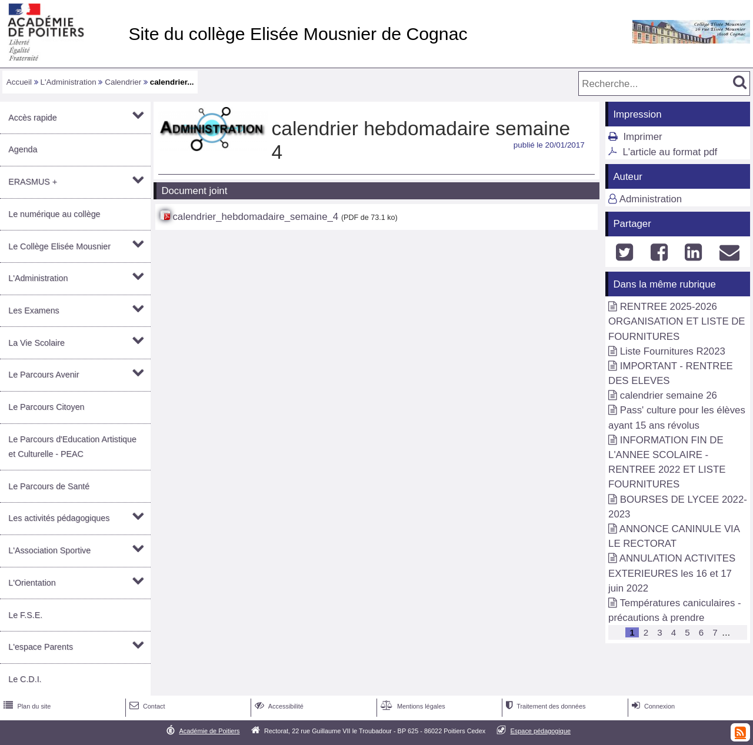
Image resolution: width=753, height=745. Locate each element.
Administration (650, 199)
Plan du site (26, 706)
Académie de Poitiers (209, 730)
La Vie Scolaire (36, 343)
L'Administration (68, 82)
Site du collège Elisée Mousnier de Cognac (297, 34)
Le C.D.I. (24, 679)
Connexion (652, 706)
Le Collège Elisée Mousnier (59, 246)
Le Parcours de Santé (48, 486)
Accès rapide (32, 117)
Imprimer (642, 136)
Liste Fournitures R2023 (672, 351)
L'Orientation (31, 582)
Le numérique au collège (54, 214)
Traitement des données (544, 706)
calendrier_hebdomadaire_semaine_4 (255, 216)
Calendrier (123, 82)
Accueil (19, 82)
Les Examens (33, 310)
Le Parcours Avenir (43, 374)
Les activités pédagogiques (58, 518)
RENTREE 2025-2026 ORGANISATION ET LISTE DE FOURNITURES (676, 321)
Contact (146, 706)
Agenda (22, 149)
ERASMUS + (32, 181)
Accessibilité (278, 706)
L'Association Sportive (49, 550)
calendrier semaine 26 (668, 395)
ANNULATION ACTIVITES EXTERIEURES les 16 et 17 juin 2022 (671, 573)
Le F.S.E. (25, 615)
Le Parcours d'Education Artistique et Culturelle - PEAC (72, 447)
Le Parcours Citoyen (46, 407)
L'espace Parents (40, 647)
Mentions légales (411, 706)
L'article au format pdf (669, 152)
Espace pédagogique (541, 730)
